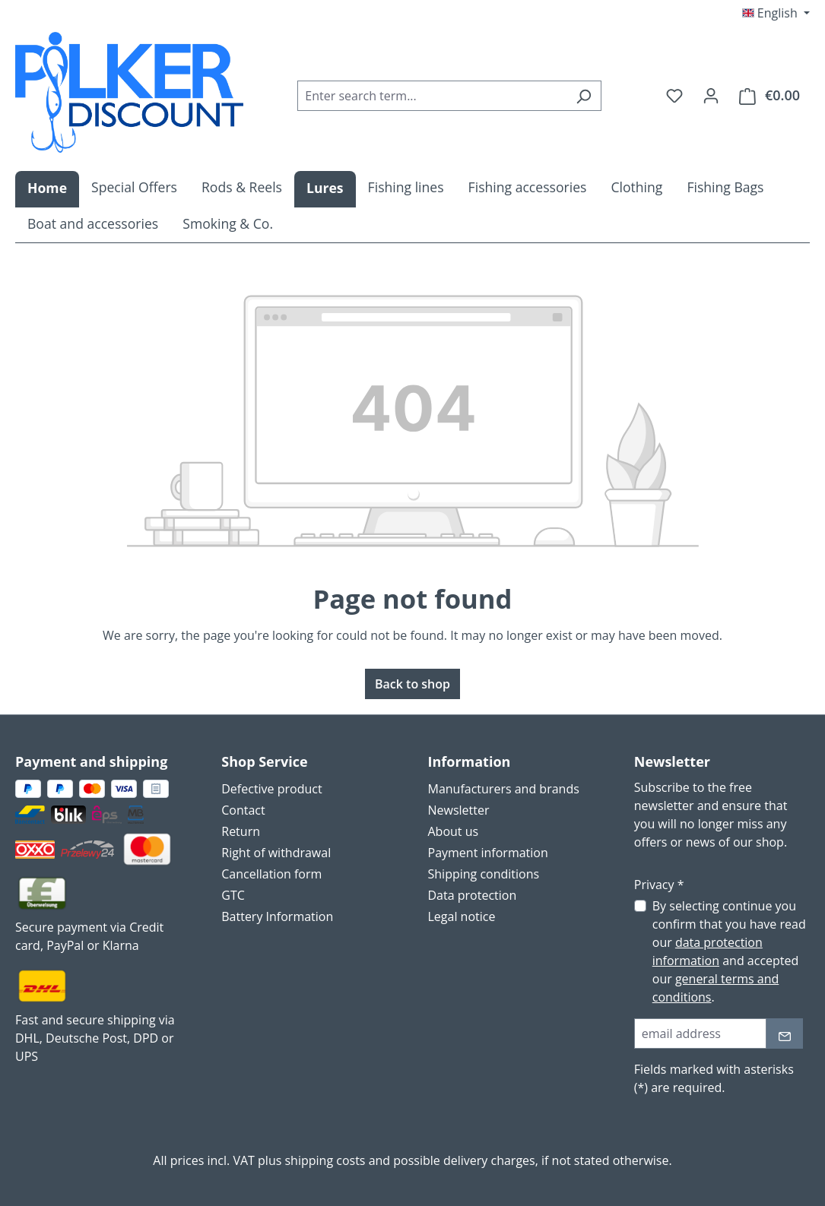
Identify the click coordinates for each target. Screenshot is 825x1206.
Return (240, 831)
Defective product (271, 788)
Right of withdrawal (276, 852)
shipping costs (324, 1160)
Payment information (488, 852)
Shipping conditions (484, 874)
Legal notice (462, 916)
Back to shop (412, 684)
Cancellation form (271, 874)
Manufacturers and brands (503, 788)
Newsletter (459, 810)
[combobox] (431, 96)
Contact (243, 810)
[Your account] (711, 95)
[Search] (583, 96)
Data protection (472, 895)
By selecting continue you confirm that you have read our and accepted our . (729, 951)
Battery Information (277, 916)
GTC (233, 895)
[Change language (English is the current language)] (776, 13)
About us (453, 831)
